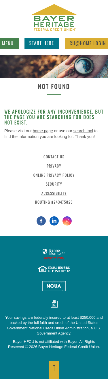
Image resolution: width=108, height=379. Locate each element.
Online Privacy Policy (54, 175)
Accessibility (54, 193)
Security (54, 184)
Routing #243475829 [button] (54, 202)
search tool (83, 131)
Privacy (54, 166)
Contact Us (54, 157)
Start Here (41, 43)
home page (43, 131)
